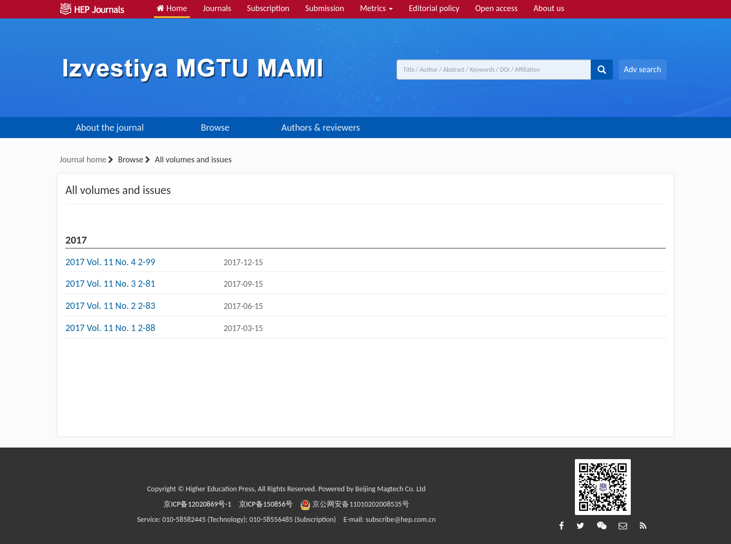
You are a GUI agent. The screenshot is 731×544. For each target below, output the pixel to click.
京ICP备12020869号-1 (197, 504)
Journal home (83, 159)
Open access (496, 8)
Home (172, 8)
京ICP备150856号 (266, 504)
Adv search (642, 69)
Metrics (376, 8)
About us (549, 8)
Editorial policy (434, 8)
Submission (324, 8)
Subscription (268, 8)
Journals (217, 8)
